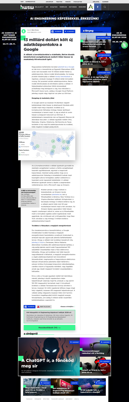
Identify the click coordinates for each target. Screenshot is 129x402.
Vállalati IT (39, 7)
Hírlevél (96, 1)
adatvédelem (69, 398)
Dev (47, 7)
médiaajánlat (37, 398)
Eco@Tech (53, 7)
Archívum (49, 1)
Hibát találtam (43, 307)
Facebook (57, 32)
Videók (68, 1)
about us (76, 398)
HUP (22, 1)
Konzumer (82, 7)
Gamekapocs (30, 1)
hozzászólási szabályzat (57, 398)
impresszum (29, 398)
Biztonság (73, 7)
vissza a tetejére (66, 306)
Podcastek (78, 1)
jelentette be (56, 194)
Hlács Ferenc (35, 30)
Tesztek (59, 1)
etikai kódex (46, 398)
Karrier (105, 1)
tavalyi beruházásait (62, 76)
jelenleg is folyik (38, 242)
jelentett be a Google (66, 67)
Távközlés (63, 7)
